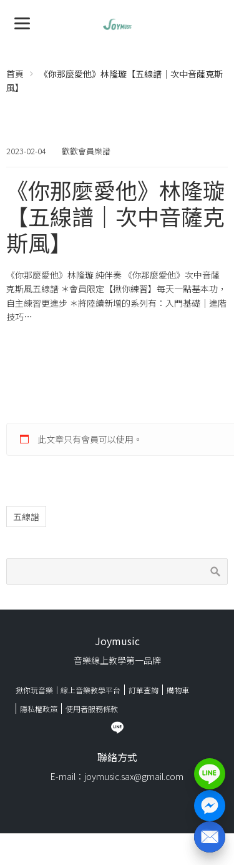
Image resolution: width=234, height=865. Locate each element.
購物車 (178, 690)
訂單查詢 (143, 690)
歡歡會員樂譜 (86, 151)
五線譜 (26, 516)
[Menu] (22, 22)
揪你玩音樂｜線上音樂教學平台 (68, 690)
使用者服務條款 (92, 708)
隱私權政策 (38, 708)
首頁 (15, 73)
